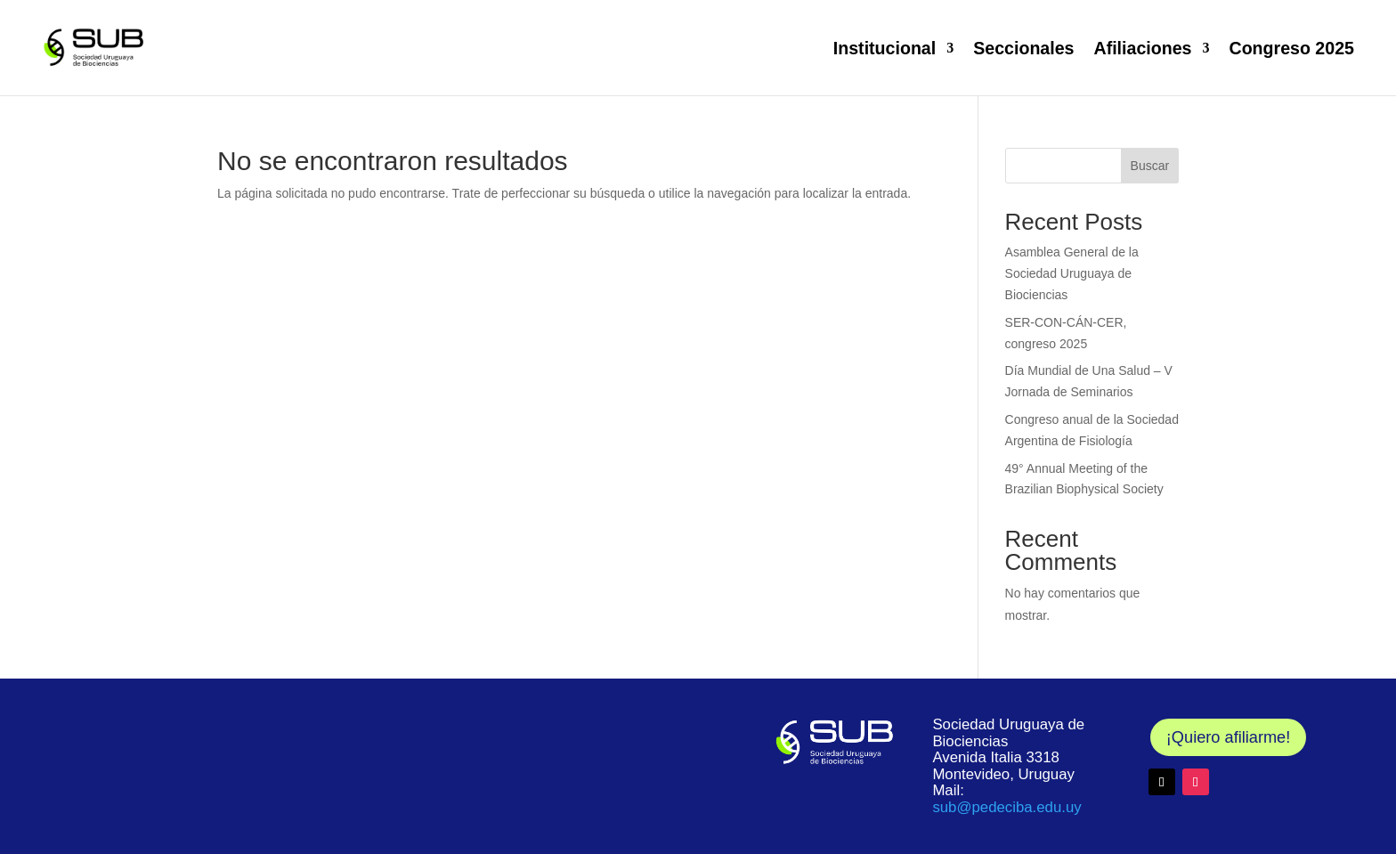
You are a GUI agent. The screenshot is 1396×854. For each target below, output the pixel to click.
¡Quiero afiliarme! (1228, 737)
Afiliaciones (1143, 48)
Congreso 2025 (1291, 48)
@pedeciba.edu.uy (1006, 807)
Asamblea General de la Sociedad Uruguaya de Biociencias (1072, 273)
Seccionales (1023, 48)
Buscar (1150, 166)
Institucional (884, 48)
